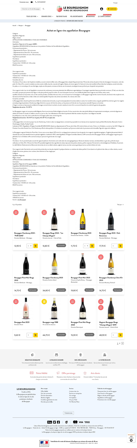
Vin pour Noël (73, 400)
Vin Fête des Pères (74, 402)
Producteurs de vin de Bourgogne (107, 400)
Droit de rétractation (46, 395)
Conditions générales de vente (49, 400)
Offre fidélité (44, 391)
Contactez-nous (68, 413)
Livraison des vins (74, 391)
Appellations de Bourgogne (105, 398)
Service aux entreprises (75, 393)
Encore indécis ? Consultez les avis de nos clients (95, 378)
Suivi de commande (46, 393)
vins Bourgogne (21, 200)
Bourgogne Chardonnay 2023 (81, 233)
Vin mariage (72, 395)
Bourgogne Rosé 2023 (21, 322)
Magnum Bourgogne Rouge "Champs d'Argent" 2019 (108, 323)
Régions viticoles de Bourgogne (106, 395)
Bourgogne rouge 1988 (50, 322)
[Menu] (134, 434)
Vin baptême (72, 398)
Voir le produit (61, 245)
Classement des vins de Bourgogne (107, 391)
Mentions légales (45, 398)
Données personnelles (47, 402)
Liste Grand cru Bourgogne (105, 393)
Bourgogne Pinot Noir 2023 (80, 277)
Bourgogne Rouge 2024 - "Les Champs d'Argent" (53, 234)
